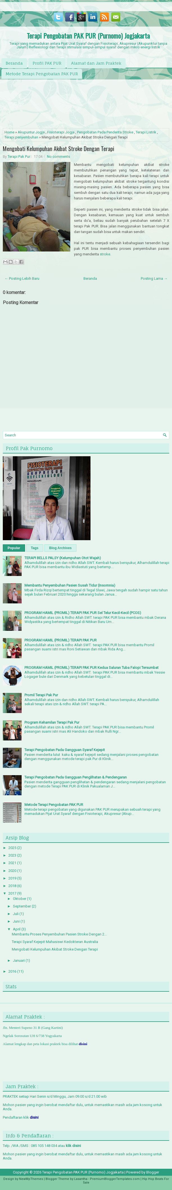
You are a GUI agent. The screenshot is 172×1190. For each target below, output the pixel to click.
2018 (12, 886)
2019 (12, 878)
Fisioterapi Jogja (60, 132)
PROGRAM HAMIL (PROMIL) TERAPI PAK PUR (60, 640)
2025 (12, 848)
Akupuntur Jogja (31, 132)
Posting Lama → (154, 278)
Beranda (14, 63)
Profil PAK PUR (47, 63)
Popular (14, 548)
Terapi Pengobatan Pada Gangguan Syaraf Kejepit (64, 750)
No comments (58, 156)
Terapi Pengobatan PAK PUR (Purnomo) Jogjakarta (88, 35)
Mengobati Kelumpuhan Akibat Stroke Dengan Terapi (58, 148)
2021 (12, 863)
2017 (12, 893)
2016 (12, 971)
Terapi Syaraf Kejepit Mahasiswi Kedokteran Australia (55, 942)
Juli (16, 914)
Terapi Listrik (146, 132)
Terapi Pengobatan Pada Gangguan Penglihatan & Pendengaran (75, 777)
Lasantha (80, 1179)
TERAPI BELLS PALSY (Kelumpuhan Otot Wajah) (62, 558)
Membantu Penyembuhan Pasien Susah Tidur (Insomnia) (69, 585)
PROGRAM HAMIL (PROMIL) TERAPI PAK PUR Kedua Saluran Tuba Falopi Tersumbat (91, 667)
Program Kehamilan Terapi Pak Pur (51, 722)
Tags (35, 548)
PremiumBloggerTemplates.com (115, 1179)
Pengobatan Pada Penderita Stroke (105, 132)
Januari (19, 960)
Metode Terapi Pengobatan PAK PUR (42, 73)
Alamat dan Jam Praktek (96, 63)
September (22, 906)
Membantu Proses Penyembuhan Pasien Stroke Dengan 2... (59, 934)
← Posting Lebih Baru (21, 278)
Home (9, 132)
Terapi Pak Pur (19, 156)
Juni (17, 921)
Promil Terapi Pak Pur (41, 695)
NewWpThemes (31, 1179)
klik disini (73, 1146)
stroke (105, 254)
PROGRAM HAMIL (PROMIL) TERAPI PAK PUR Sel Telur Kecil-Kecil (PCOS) (82, 613)
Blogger (152, 1172)
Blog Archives (60, 548)
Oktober (20, 899)
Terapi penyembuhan (21, 137)
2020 (12, 871)
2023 (12, 855)
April (17, 929)
